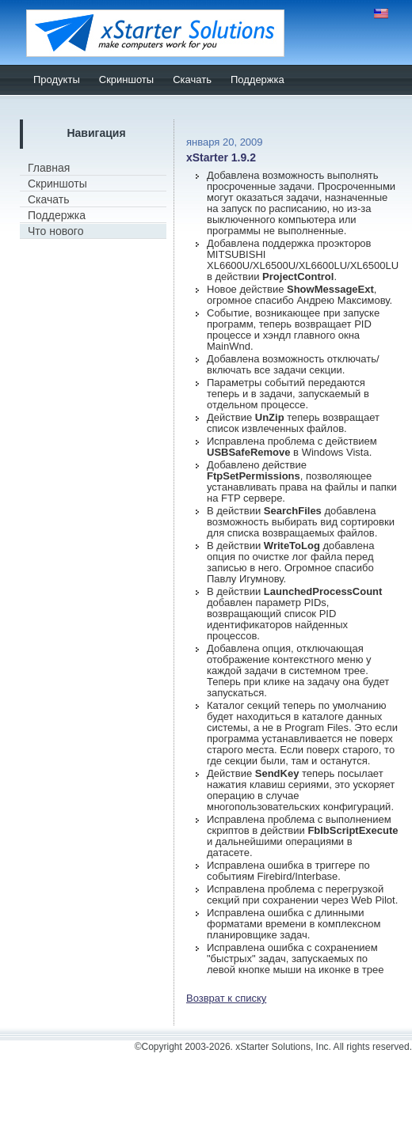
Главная (49, 167)
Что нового (55, 231)
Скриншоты (126, 79)
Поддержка (257, 79)
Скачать (192, 79)
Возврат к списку (226, 998)
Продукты (56, 79)
